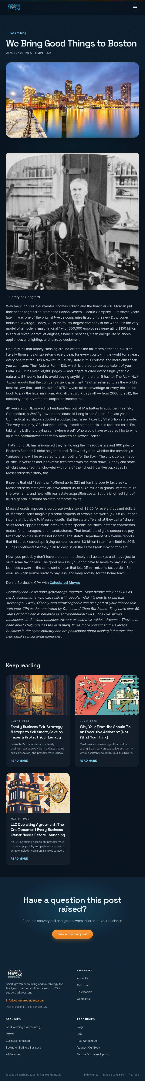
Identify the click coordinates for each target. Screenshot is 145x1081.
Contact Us (84, 998)
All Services (13, 1054)
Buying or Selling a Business (23, 1047)
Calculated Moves (65, 583)
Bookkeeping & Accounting (23, 1027)
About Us (82, 978)
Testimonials (84, 992)
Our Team (83, 985)
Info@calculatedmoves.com (25, 1000)
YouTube (134, 1074)
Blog (80, 1027)
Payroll (10, 1033)
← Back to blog (16, 33)
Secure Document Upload (93, 1054)
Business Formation (18, 1040)
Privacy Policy (90, 1074)
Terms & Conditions (114, 1074)
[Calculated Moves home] (14, 7)
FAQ (79, 1033)
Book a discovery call (72, 934)
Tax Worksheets (87, 1040)
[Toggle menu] (135, 7)
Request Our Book (88, 1047)
